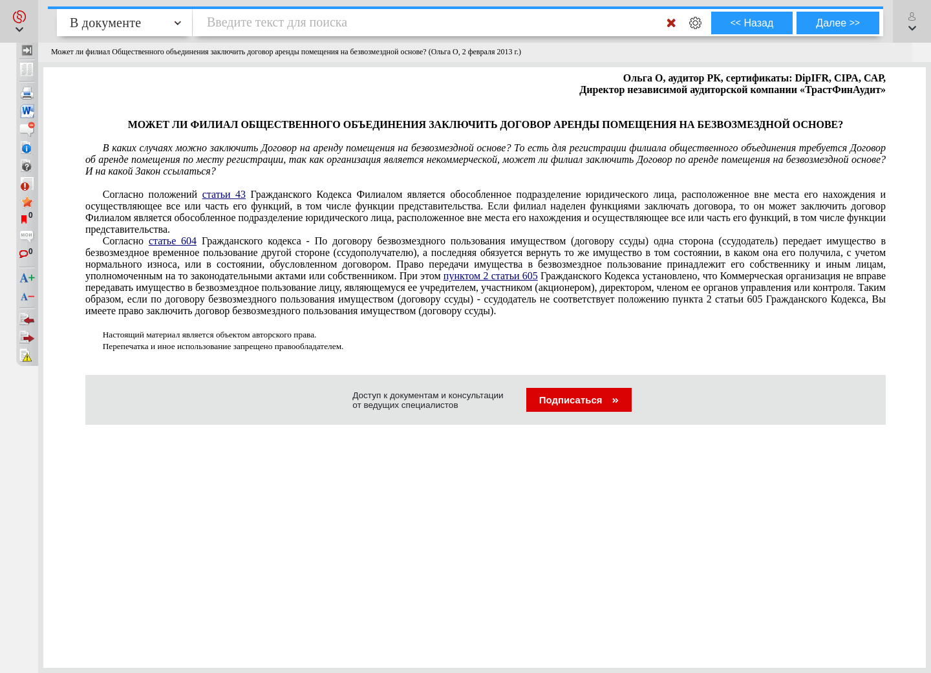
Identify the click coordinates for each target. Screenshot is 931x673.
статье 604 (173, 240)
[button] (19, 21)
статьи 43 (224, 194)
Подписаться (579, 399)
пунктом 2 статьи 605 (491, 275)
